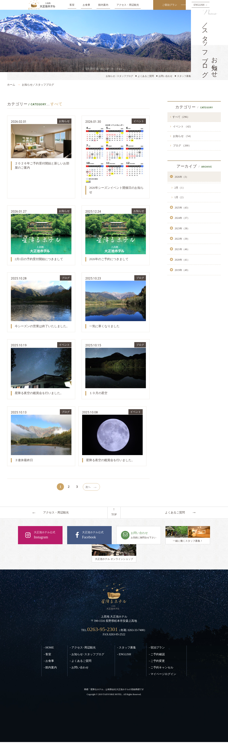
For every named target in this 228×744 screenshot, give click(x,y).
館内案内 (103, 4)
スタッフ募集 (184, 76)
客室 (71, 4)
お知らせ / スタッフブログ (119, 76)
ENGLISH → (201, 4)
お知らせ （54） (182, 136)
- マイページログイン (162, 676)
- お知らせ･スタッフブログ (87, 656)
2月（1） (179, 187)
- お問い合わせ (79, 669)
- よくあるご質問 (80, 662)
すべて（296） (181, 116)
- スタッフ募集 (126, 649)
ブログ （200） (181, 145)
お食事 (86, 4)
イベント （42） (182, 126)
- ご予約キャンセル (161, 669)
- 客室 (47, 656)
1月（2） (179, 197)
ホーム (11, 84)
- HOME (49, 649)
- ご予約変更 (157, 662)
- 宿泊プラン (157, 649)
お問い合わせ (165, 76)
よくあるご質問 (146, 76)
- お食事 (49, 662)
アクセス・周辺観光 (127, 4)
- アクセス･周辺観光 (83, 649)
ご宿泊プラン (169, 4)
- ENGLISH (124, 656)
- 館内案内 (50, 669)
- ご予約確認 (157, 656)
